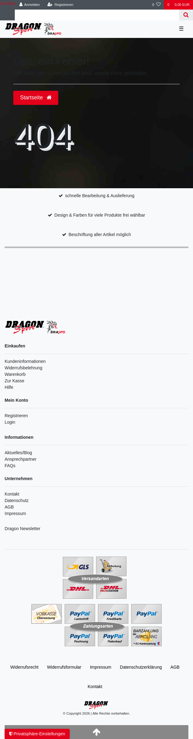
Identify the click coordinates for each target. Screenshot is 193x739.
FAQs (10, 465)
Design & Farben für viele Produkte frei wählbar (100, 215)
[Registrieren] (60, 5)
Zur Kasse (14, 380)
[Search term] (97, 15)
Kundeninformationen (25, 361)
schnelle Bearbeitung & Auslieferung (99, 195)
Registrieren (16, 415)
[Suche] (186, 15)
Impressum (15, 513)
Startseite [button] (35, 97)
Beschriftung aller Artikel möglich (100, 234)
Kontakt (12, 494)
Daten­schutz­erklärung (141, 667)
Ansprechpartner (21, 459)
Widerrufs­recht (24, 667)
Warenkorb (15, 374)
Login (10, 422)
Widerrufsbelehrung (23, 367)
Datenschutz (17, 500)
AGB (9, 506)
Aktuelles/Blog (18, 452)
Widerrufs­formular (64, 667)
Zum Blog (7, 3)
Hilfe (9, 387)
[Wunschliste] (156, 5)
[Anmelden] (29, 5)
